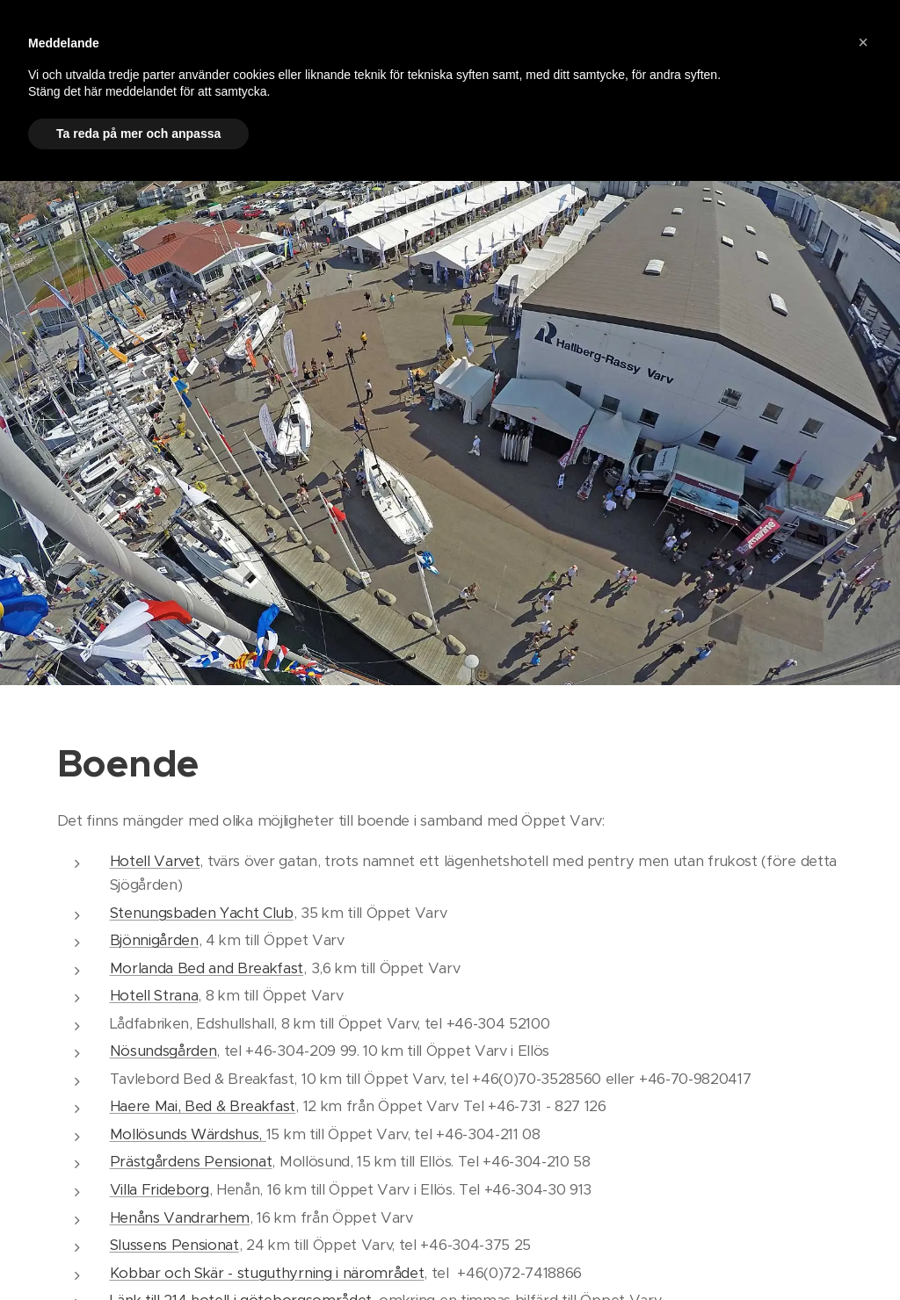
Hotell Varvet (155, 861)
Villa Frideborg (159, 1190)
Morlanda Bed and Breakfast (207, 968)
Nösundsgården (163, 1051)
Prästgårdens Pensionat (191, 1161)
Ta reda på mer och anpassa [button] (138, 133)
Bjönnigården (154, 940)
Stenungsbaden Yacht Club (202, 913)
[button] (863, 42)
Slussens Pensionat (174, 1245)
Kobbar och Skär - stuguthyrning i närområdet (267, 1273)
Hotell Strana (154, 995)
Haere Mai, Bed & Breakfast (203, 1106)
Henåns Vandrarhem (180, 1218)
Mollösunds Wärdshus (184, 1134)
